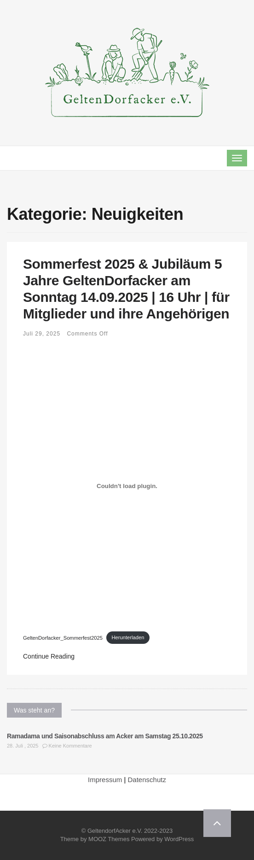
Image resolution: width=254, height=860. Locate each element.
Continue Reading (49, 656)
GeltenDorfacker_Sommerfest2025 (63, 637)
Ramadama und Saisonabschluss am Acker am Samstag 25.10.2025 (105, 736)
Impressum (105, 779)
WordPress (179, 839)
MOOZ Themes (108, 839)
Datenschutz (147, 779)
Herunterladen (127, 637)
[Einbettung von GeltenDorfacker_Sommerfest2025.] (127, 486)
